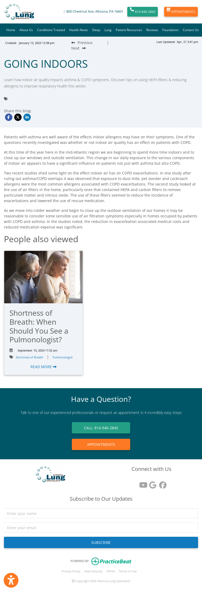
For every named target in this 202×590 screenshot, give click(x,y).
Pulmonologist (63, 357)
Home (10, 30)
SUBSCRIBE (101, 542)
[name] (101, 513)
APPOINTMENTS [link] (101, 444)
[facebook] (161, 483)
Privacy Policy (71, 571)
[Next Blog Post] (78, 48)
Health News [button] (78, 30)
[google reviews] (151, 483)
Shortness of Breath (29, 357)
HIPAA (111, 571)
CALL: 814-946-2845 (101, 427)
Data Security (93, 571)
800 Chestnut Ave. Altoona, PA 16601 (94, 11)
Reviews (152, 30)
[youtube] (141, 483)
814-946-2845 (142, 11)
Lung (108, 30)
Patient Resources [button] (129, 30)
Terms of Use (128, 571)
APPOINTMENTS (181, 11)
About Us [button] (26, 30)
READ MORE (44, 366)
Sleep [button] (96, 30)
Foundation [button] (170, 30)
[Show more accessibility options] (11, 580)
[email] (101, 528)
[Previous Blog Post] (82, 42)
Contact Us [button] (191, 30)
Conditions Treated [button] (51, 30)
